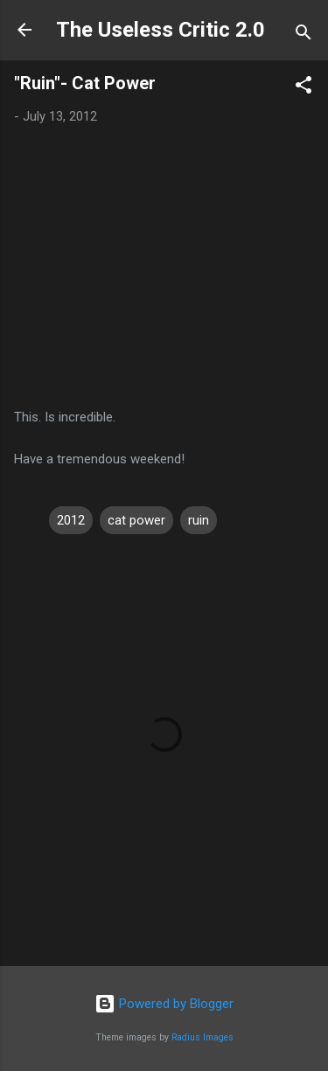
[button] (303, 87)
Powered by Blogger (164, 1004)
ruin (198, 520)
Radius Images (202, 1037)
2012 (71, 520)
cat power (136, 520)
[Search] (303, 35)
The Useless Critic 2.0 (160, 29)
